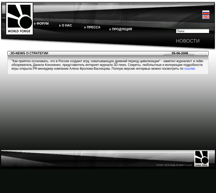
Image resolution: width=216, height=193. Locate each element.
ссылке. (189, 68)
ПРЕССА (93, 27)
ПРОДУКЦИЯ (122, 29)
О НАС (67, 25)
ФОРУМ (43, 23)
